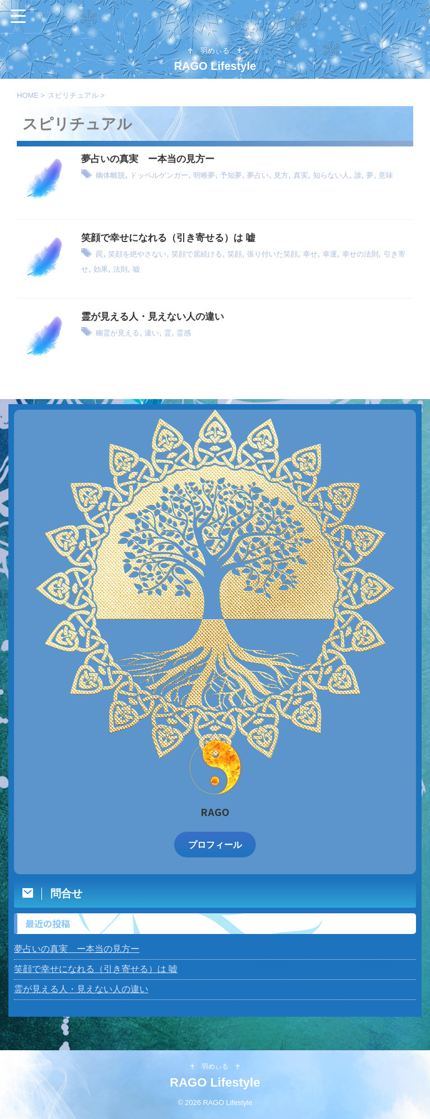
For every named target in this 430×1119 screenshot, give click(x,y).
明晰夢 (226, 175)
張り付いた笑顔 (308, 254)
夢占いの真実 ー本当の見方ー (151, 159)
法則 (186, 268)
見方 (318, 175)
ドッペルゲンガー (172, 175)
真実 (341, 175)
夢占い (290, 175)
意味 (118, 190)
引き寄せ (131, 268)
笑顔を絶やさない (145, 254)
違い (163, 333)
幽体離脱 (114, 175)
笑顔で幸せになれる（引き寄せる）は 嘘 (173, 238)
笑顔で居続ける (217, 254)
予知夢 (258, 175)
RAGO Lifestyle (221, 66)
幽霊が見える (122, 333)
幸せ (354, 254)
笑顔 (263, 254)
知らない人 (377, 175)
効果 (163, 268)
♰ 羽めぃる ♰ (215, 1066)
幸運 (377, 254)
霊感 (200, 333)
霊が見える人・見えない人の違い (156, 317)
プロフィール (215, 844)
